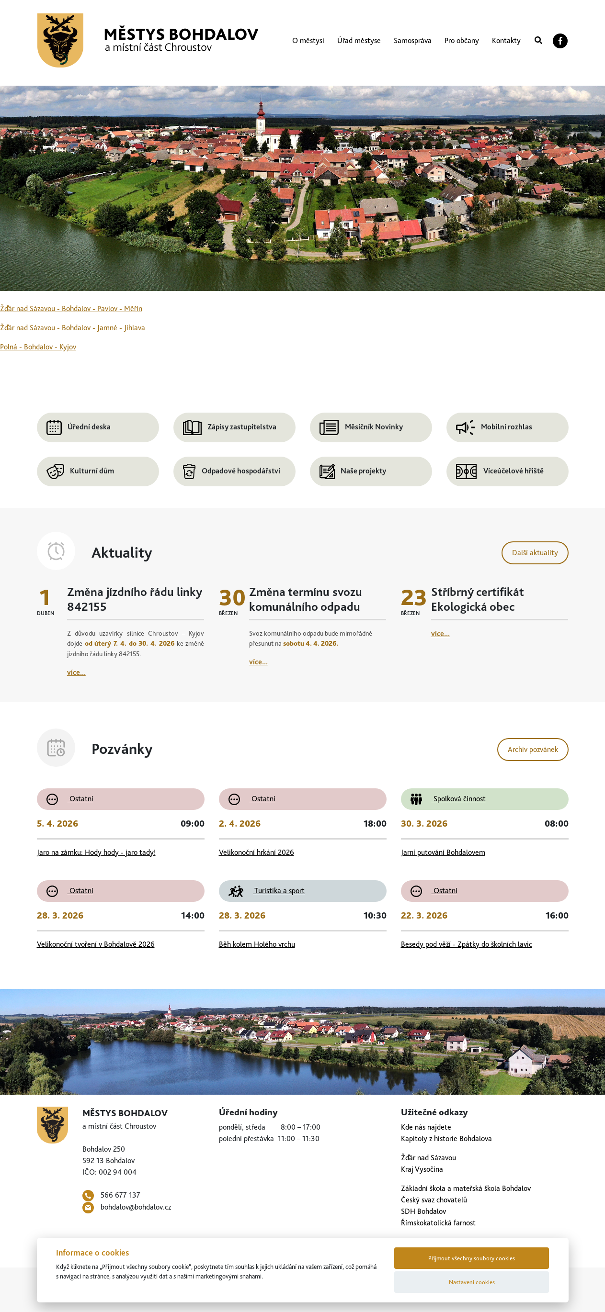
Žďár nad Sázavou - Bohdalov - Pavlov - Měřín (71, 308)
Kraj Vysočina (422, 1169)
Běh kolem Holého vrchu (257, 944)
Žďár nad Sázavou (428, 1157)
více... (76, 672)
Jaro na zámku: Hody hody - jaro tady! (96, 852)
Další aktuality (535, 552)
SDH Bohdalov (423, 1211)
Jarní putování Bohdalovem (443, 852)
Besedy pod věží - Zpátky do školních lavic (466, 944)
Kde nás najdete (426, 1127)
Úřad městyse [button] (359, 40)
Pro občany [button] (462, 40)
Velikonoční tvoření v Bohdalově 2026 (96, 944)
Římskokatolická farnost (438, 1222)
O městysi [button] (308, 40)
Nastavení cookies (472, 1282)
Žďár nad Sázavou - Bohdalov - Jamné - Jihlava (72, 327)
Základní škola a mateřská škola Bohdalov (466, 1188)
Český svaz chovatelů (434, 1199)
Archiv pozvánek (533, 749)
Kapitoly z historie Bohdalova (446, 1138)
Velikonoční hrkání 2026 (256, 852)
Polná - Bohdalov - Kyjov (38, 346)
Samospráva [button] (413, 40)
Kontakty (506, 40)
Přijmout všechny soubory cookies (471, 1258)
